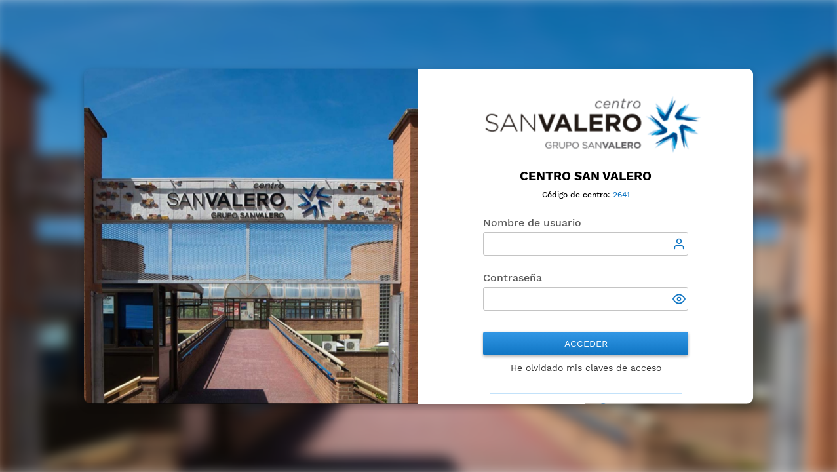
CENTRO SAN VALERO (586, 176)
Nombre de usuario (532, 222)
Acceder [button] (586, 343)
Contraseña (512, 277)
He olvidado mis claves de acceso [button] (586, 368)
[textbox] (585, 244)
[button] (681, 300)
